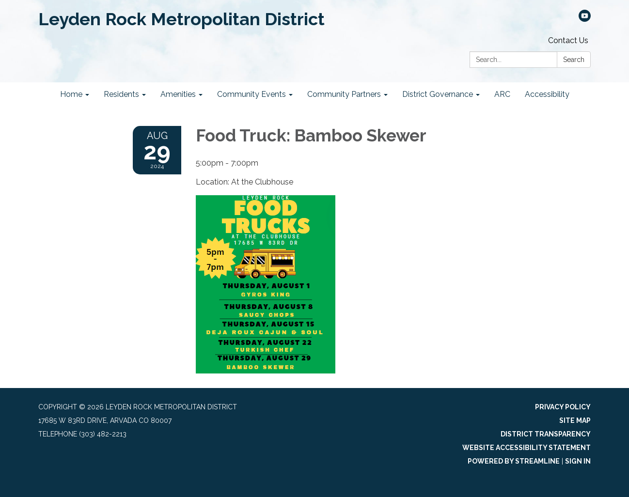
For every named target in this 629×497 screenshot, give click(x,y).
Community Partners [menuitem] (344, 94)
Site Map (575, 420)
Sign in (578, 461)
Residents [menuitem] (121, 94)
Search (573, 59)
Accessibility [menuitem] (547, 94)
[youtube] (585, 19)
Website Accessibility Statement (526, 447)
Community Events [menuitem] (251, 94)
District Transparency (546, 434)
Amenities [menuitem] (178, 94)
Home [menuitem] (71, 94)
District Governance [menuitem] (437, 94)
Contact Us (568, 40)
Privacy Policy (563, 407)
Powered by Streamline (514, 461)
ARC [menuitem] (502, 94)
